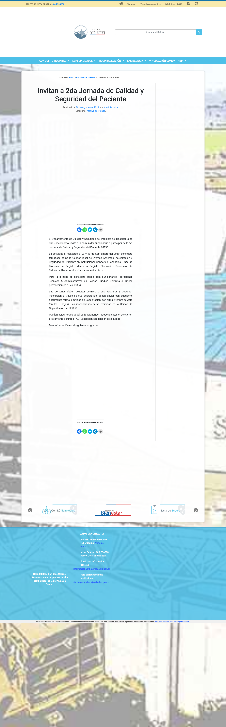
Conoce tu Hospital (54, 60)
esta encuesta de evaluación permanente (172, 622)
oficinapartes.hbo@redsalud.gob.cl (91, 582)
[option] (59, 510)
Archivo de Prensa (96, 111)
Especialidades (84, 60)
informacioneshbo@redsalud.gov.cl (91, 569)
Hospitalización (111, 60)
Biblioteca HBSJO (173, 4)
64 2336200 (58, 4)
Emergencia (136, 60)
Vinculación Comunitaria (168, 60)
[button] (30, 510)
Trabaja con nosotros (150, 4)
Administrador (110, 107)
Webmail (131, 4)
